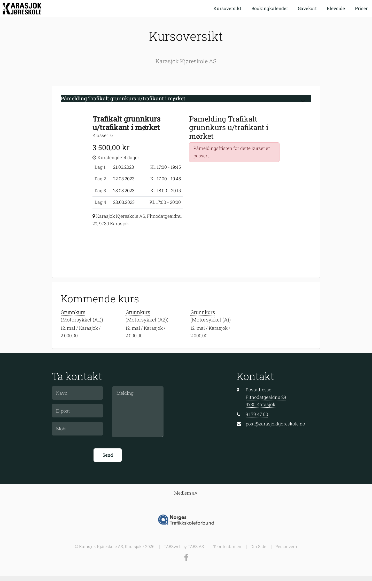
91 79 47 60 (257, 414)
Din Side (258, 546)
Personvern (286, 546)
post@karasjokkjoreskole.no (275, 424)
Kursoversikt (227, 8)
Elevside (336, 8)
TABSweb (172, 546)
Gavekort (307, 8)
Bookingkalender (269, 8)
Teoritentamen (227, 546)
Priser (361, 8)
